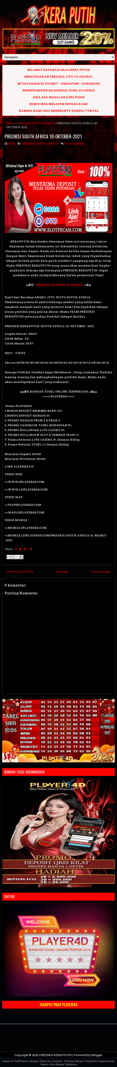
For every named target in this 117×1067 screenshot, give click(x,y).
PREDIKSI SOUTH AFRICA (35, 123)
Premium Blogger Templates (81, 1061)
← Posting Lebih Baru (18, 571)
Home (10, 123)
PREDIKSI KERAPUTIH (55, 1055)
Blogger (97, 1055)
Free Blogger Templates (63, 1064)
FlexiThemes (21, 1061)
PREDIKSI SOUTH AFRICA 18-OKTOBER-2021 (43, 136)
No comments (74, 143)
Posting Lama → (102, 571)
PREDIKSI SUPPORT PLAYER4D (59, 285)
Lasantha (56, 1061)
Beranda (62, 571)
